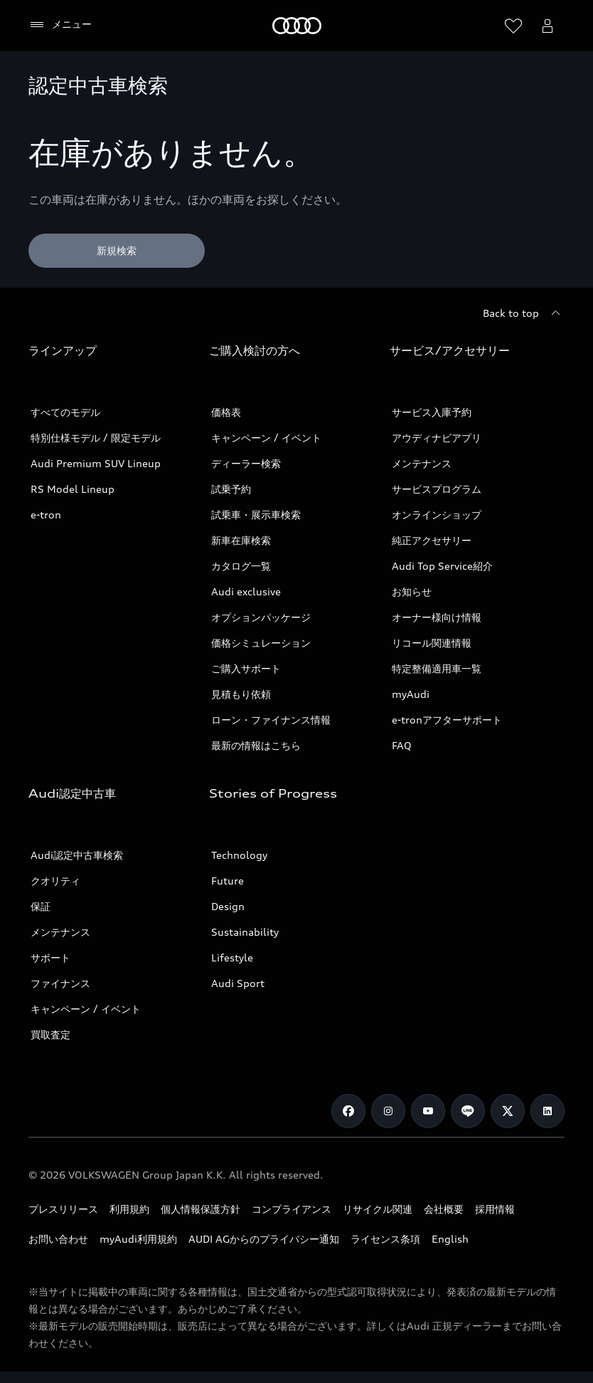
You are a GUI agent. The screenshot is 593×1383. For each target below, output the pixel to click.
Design (228, 906)
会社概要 (444, 1209)
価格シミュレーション (261, 643)
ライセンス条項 (385, 1239)
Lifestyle (232, 957)
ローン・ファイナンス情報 (271, 720)
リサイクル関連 (377, 1209)
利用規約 (129, 1209)
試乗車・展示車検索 (256, 514)
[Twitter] (508, 1111)
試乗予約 (231, 489)
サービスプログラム (436, 489)
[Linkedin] (547, 1111)
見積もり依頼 (241, 694)
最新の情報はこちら (256, 745)
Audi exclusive (246, 591)
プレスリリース (63, 1209)
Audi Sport (238, 983)
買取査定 (50, 1034)
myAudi (410, 694)
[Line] (468, 1111)
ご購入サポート (246, 668)
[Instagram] (388, 1111)
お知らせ (412, 591)
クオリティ (55, 881)
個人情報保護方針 (200, 1209)
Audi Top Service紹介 (442, 566)
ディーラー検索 (246, 463)
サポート (50, 957)
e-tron (46, 514)
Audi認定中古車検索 (77, 855)
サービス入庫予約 (431, 412)
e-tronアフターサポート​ (447, 720)
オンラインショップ (436, 514)
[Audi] (296, 25)
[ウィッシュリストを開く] (513, 26)
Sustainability (245, 932)
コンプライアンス (291, 1209)
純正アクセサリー (431, 540)
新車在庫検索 (241, 540)
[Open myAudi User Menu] (547, 26)
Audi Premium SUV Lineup (96, 463)
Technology (239, 855)
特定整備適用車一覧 (436, 668)
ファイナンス (60, 983)
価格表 (226, 412)
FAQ (402, 745)
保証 (40, 906)
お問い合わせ (58, 1239)
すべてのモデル (65, 412)
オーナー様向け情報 (436, 617)
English (450, 1239)
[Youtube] (428, 1111)
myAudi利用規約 (138, 1239)
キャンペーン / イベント (266, 438)
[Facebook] (348, 1111)
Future (227, 881)
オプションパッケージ (261, 617)
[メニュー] (60, 25)
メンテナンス (422, 463)
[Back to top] (524, 313)
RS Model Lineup (72, 489)
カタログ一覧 (241, 566)
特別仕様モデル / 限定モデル (96, 438)
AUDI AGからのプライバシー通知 (263, 1239)
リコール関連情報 (431, 643)
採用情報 (495, 1209)
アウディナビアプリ (436, 438)
